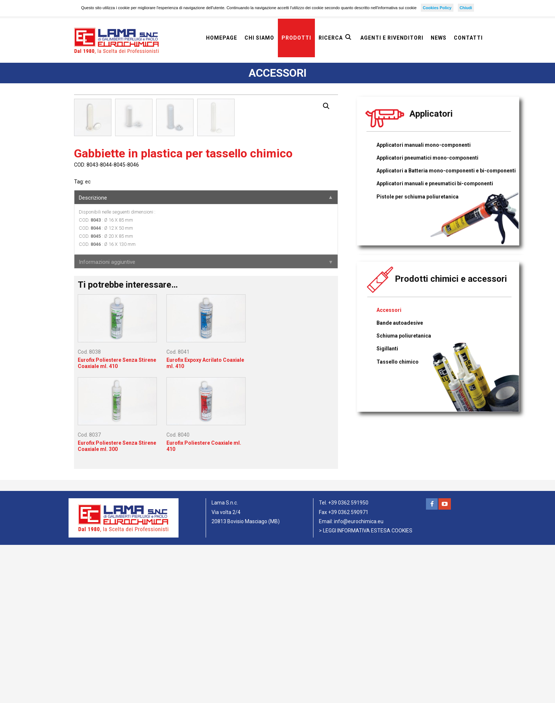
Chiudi (466, 8)
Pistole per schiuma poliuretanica (417, 197)
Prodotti (296, 38)
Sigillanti (387, 349)
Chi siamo (259, 38)
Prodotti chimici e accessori (451, 279)
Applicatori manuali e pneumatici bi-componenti (434, 183)
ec (88, 340)
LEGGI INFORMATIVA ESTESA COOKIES (367, 689)
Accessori (388, 310)
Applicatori (431, 114)
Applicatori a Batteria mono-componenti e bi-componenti (446, 171)
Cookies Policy (437, 8)
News (438, 38)
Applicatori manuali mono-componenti (423, 145)
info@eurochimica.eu (358, 679)
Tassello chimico (397, 362)
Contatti (468, 38)
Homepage (221, 38)
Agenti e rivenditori (391, 38)
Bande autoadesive (399, 323)
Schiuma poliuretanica (403, 336)
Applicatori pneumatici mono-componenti (427, 158)
